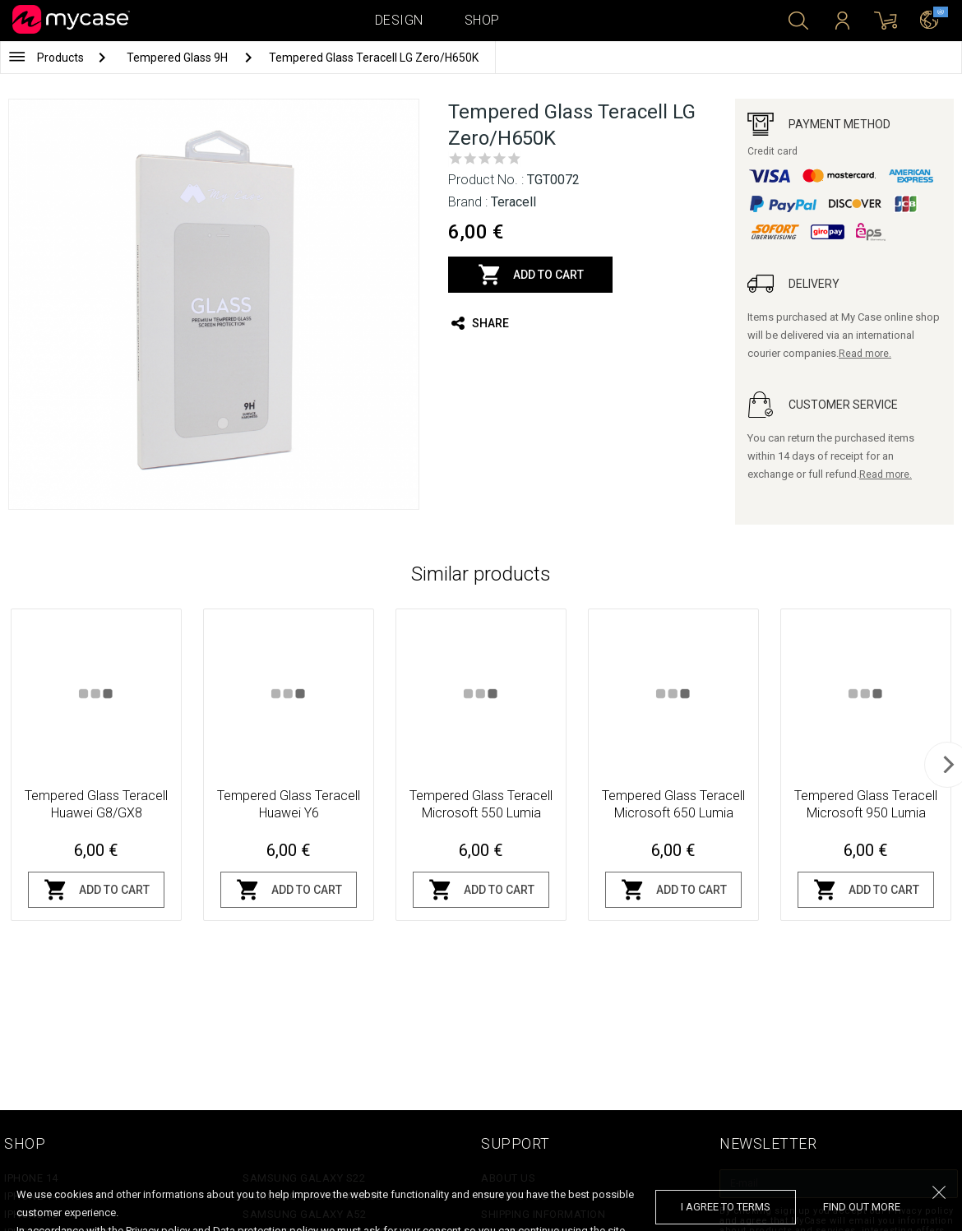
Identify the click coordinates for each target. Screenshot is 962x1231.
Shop (482, 20)
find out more (861, 1207)
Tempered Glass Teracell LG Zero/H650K (374, 57)
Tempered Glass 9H (178, 57)
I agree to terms (725, 1207)
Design (399, 20)
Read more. (865, 353)
